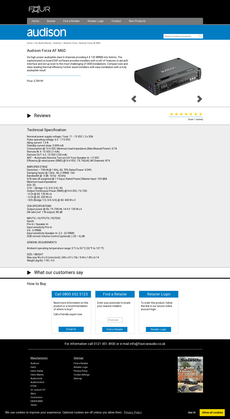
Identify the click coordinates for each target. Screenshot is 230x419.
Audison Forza (70, 43)
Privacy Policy (81, 371)
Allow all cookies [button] (212, 412)
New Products (137, 21)
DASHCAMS (37, 401)
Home (35, 21)
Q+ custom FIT (38, 389)
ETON (33, 386)
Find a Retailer (71, 21)
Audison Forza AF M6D (89, 43)
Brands (51, 21)
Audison (57, 43)
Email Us (71, 329)
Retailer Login (96, 21)
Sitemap (78, 378)
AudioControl (37, 382)
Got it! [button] (192, 412)
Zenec (34, 405)
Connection (36, 397)
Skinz (33, 393)
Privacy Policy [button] (133, 412)
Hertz (33, 367)
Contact (116, 21)
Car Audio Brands (43, 43)
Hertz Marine (37, 374)
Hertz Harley (37, 371)
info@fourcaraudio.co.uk (147, 344)
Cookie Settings (82, 374)
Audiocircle (36, 378)
